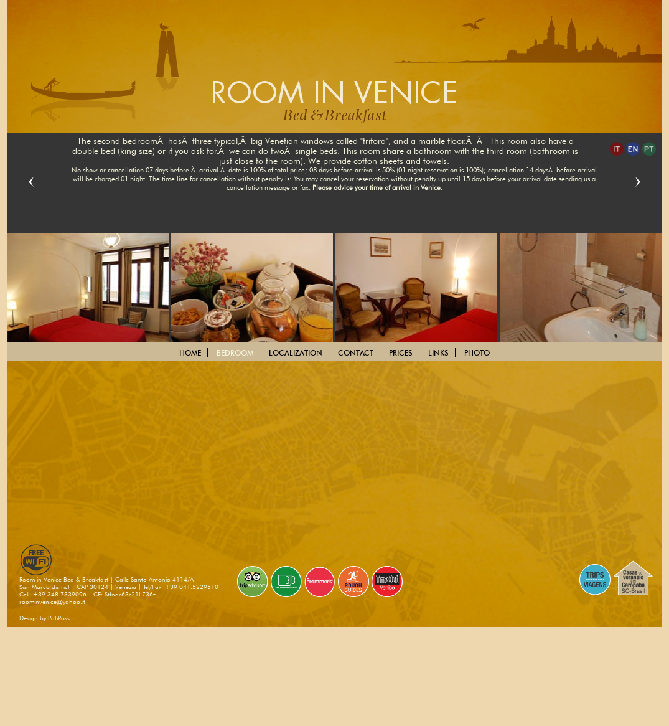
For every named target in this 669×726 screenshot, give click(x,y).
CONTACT (355, 352)
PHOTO (477, 352)
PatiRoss (59, 617)
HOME (190, 352)
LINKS (438, 352)
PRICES (401, 352)
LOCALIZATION (295, 352)
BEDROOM (235, 352)
